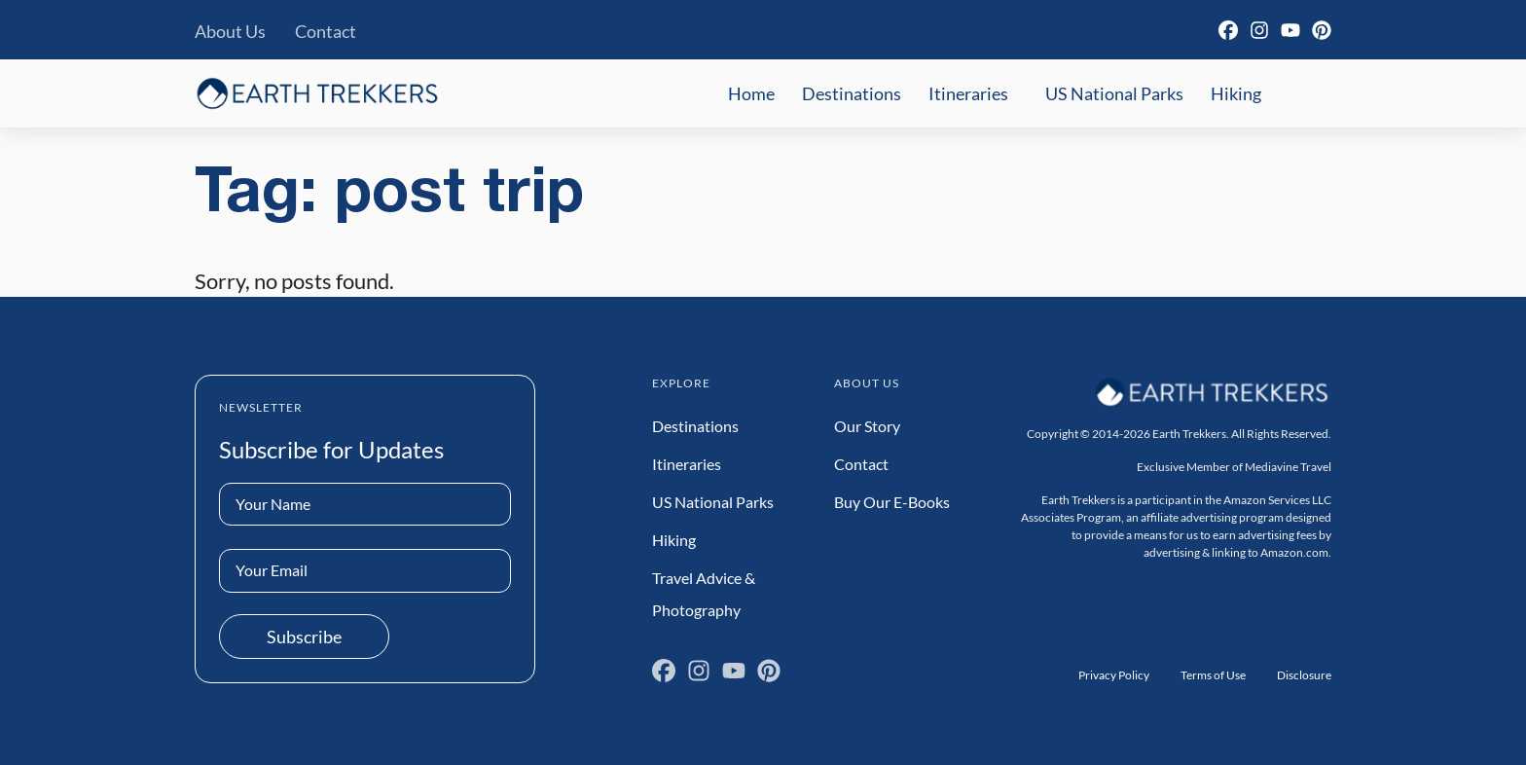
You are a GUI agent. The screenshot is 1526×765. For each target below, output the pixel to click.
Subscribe (304, 636)
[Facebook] (1228, 30)
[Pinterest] (1321, 30)
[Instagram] (1259, 30)
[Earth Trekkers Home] (317, 93)
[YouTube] (1290, 30)
